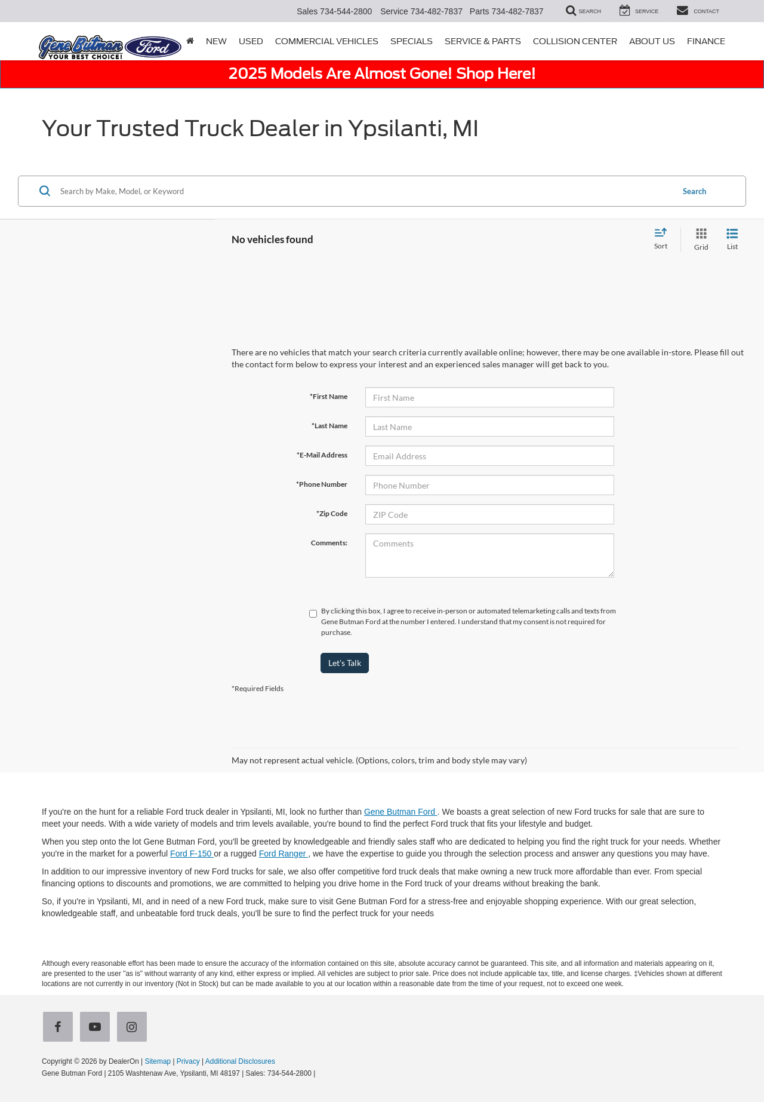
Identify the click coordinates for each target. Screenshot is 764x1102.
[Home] (190, 41)
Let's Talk (344, 663)
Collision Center (575, 41)
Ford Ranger (283, 853)
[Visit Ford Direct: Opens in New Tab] (320, 1073)
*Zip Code (331, 513)
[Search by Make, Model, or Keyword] (365, 191)
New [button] (216, 41)
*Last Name (329, 425)
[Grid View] (698, 240)
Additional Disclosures (240, 1061)
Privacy (188, 1061)
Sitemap (157, 1061)
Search (694, 191)
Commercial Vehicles (326, 41)
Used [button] (251, 41)
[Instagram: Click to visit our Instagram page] (134, 1028)
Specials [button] (411, 41)
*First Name (328, 396)
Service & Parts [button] (483, 41)
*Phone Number (321, 484)
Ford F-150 (192, 853)
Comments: (329, 542)
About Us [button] (652, 41)
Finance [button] (706, 41)
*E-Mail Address (322, 454)
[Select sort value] (664, 239)
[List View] (732, 240)
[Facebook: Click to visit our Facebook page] (60, 1028)
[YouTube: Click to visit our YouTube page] (97, 1028)
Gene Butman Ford (401, 811)
